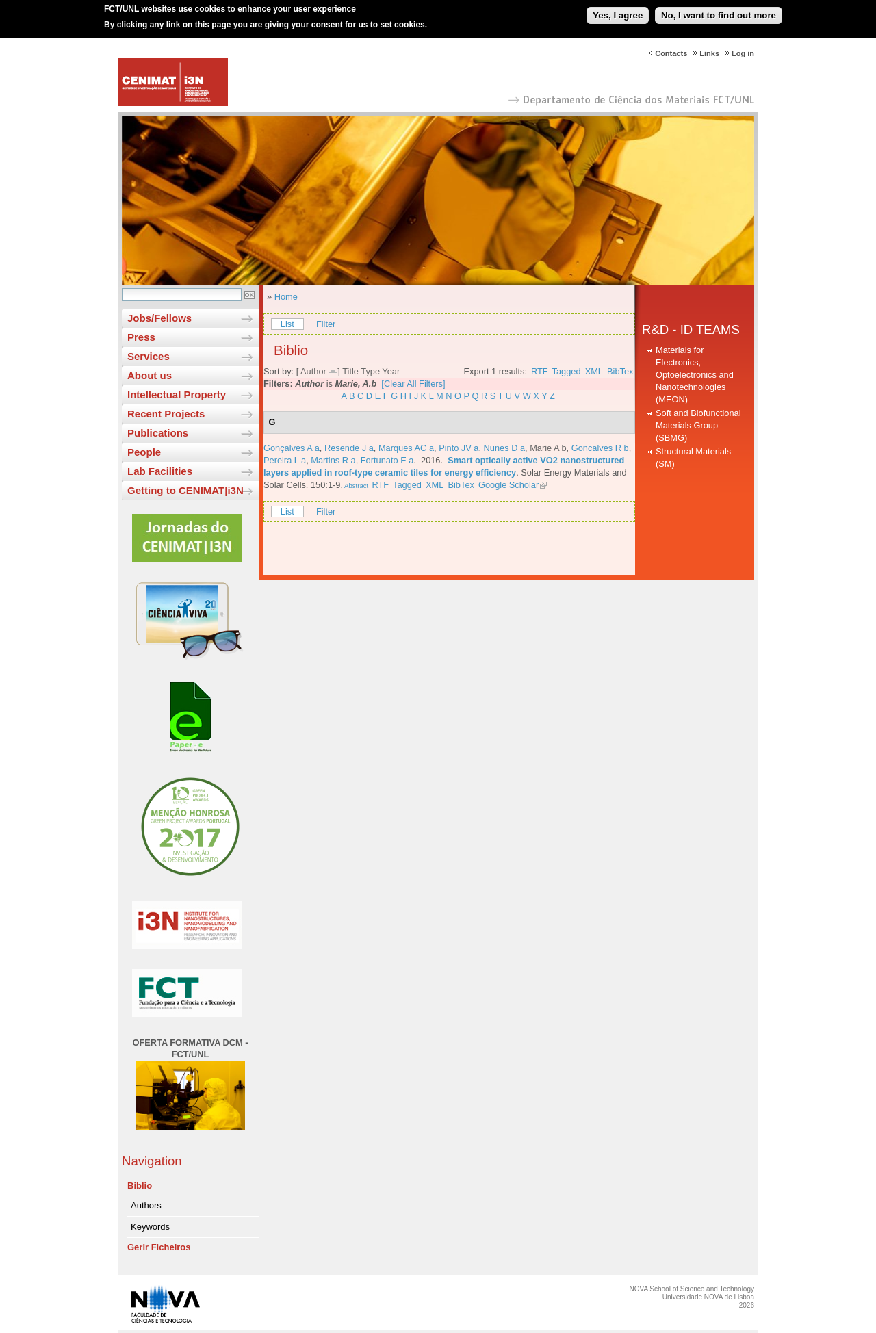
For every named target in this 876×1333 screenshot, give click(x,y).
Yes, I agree (618, 9)
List (287, 324)
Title (350, 371)
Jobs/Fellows (159, 318)
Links (709, 53)
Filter (325, 324)
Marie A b (548, 448)
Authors (146, 1205)
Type (370, 371)
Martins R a (333, 460)
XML (594, 371)
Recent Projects (166, 413)
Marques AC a (406, 448)
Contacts (671, 53)
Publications (157, 433)
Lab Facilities (159, 471)
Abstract (355, 485)
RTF (539, 371)
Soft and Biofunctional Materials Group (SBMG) (698, 425)
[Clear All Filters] (413, 383)
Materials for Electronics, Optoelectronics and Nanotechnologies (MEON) (695, 374)
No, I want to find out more (718, 9)
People (144, 452)
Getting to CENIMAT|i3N (185, 490)
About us (149, 375)
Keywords (150, 1226)
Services (148, 356)
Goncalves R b (600, 448)
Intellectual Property (176, 394)
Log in (743, 53)
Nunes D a (504, 448)
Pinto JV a (458, 448)
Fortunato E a (387, 460)
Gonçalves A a (291, 448)
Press (141, 337)
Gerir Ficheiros (158, 1247)
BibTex (620, 371)
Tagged (566, 371)
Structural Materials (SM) (693, 457)
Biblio (139, 1185)
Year (391, 371)
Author (313, 371)
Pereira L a (284, 460)
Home (286, 297)
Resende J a (349, 448)
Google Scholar (508, 485)
